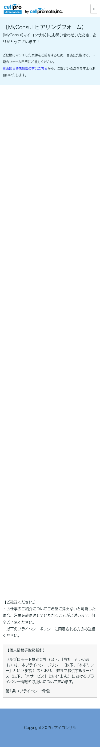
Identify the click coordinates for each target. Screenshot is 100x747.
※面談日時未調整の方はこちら (25, 68)
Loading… (50, 338)
